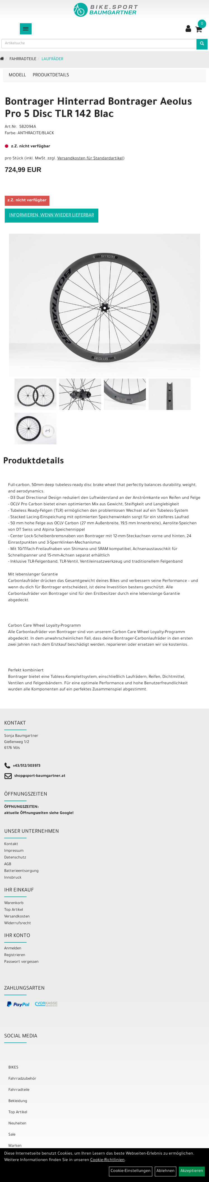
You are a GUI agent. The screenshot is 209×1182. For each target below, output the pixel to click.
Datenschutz (15, 858)
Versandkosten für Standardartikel (90, 159)
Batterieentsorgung (21, 871)
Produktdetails (51, 75)
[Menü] (26, 28)
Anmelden (12, 949)
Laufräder (52, 59)
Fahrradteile (23, 59)
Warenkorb (13, 903)
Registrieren (14, 955)
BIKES (13, 1068)
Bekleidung (17, 1101)
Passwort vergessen (21, 962)
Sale (11, 1135)
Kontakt (11, 844)
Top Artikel (13, 910)
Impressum (13, 851)
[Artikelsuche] (202, 44)
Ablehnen (165, 1171)
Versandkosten (17, 917)
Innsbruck (13, 878)
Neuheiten (17, 1124)
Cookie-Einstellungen (131, 1171)
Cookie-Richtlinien (107, 1160)
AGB (7, 864)
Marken (15, 1146)
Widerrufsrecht (17, 923)
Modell (17, 75)
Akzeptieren (191, 1171)
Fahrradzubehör (22, 1079)
